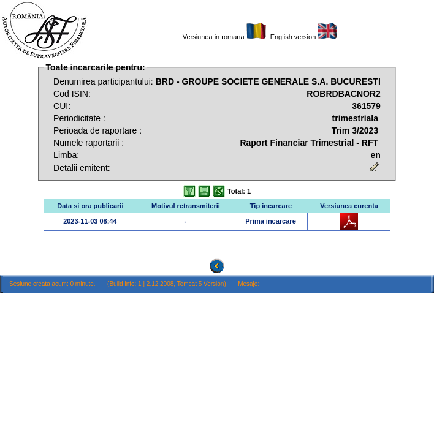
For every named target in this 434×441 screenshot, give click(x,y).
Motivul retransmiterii (185, 205)
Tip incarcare (271, 205)
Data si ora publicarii (90, 205)
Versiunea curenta (349, 205)
